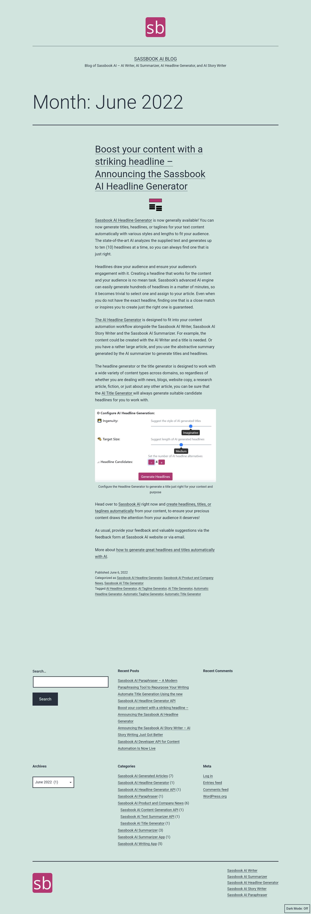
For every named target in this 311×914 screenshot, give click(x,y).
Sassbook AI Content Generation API (149, 810)
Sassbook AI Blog (155, 59)
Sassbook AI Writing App (137, 844)
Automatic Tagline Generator (143, 594)
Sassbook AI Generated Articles (143, 776)
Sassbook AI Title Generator (124, 583)
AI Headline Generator (121, 588)
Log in (208, 776)
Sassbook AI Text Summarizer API (147, 816)
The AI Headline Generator (118, 319)
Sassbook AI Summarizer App (141, 837)
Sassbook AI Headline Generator (123, 220)
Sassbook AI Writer (242, 870)
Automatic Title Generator (183, 594)
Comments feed (215, 790)
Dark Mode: (297, 908)
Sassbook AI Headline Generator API (147, 790)
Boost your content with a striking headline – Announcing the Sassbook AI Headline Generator (153, 714)
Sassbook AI (129, 504)
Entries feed (212, 783)
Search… (39, 671)
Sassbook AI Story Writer (247, 889)
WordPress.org (215, 796)
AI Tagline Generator (152, 588)
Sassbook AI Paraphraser (138, 796)
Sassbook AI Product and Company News (151, 803)
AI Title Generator (117, 393)
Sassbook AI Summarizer (138, 830)
